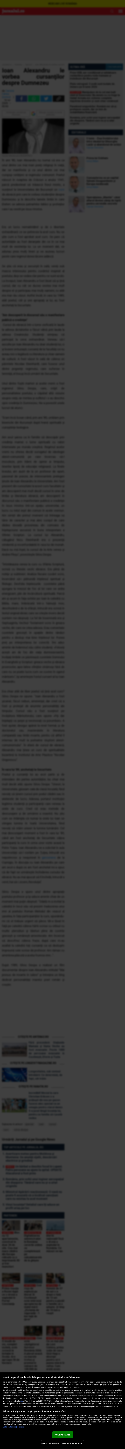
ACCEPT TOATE (62, 1435)
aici (21, 1401)
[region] (62, 1410)
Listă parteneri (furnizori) (14, 1427)
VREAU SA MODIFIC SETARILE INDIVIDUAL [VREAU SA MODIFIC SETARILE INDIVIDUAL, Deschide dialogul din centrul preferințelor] (62, 1443)
